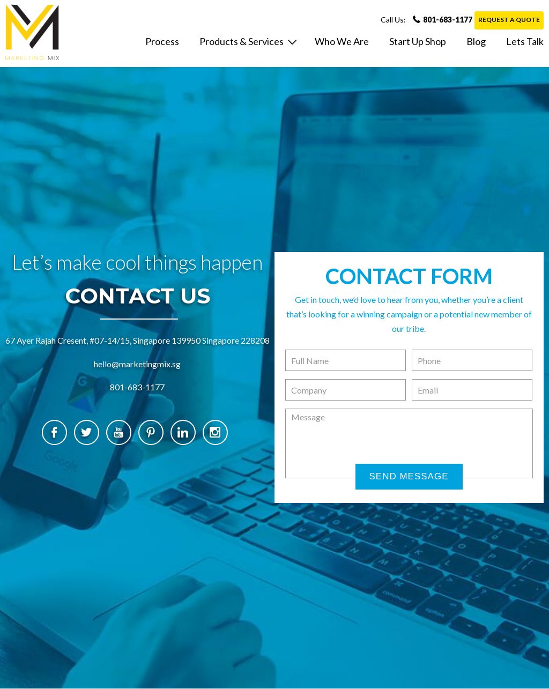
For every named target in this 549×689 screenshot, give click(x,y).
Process (162, 41)
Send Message (408, 476)
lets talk (525, 41)
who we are (342, 41)
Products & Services (241, 41)
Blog (476, 41)
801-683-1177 (426, 19)
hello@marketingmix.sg (137, 364)
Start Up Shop (417, 41)
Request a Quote (509, 20)
